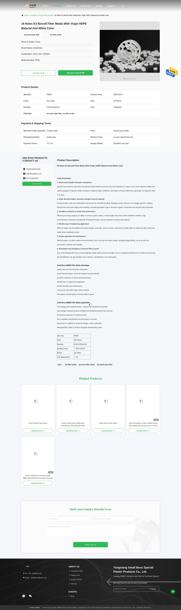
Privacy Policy (35, 608)
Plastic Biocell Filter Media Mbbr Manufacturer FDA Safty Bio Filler (73, 424)
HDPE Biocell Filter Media (38, 423)
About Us (71, 6)
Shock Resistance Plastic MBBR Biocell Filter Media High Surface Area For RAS (143, 424)
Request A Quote (75, 73)
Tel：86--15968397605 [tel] (32, 573)
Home (45, 6)
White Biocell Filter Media (108, 423)
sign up (152, 589)
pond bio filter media (87, 365)
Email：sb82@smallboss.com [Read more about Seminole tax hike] (35, 578)
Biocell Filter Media (45, 15)
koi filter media (71, 365)
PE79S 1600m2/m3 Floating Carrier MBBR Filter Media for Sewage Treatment (38, 477)
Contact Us (85, 6)
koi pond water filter (104, 365)
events (99, 6)
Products (58, 6)
